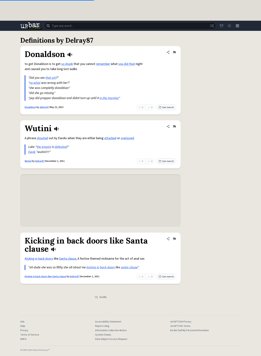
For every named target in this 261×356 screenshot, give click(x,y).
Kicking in (31, 258)
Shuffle (100, 297)
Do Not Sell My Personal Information (189, 330)
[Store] (221, 25)
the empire (44, 147)
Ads (22, 322)
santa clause (129, 267)
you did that (126, 64)
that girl (50, 77)
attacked (110, 138)
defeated (61, 147)
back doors (45, 258)
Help (22, 326)
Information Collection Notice (111, 330)
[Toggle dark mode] (229, 25)
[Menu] (237, 25)
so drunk (67, 64)
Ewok (32, 152)
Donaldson (30, 107)
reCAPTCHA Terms (180, 326)
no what (35, 83)
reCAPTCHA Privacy (180, 322)
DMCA (23, 339)
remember (103, 64)
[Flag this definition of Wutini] (174, 126)
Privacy (24, 330)
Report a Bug (102, 326)
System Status (103, 335)
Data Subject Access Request (111, 339)
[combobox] (130, 25)
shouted (42, 138)
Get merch (166, 107)
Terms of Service (29, 335)
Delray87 (40, 161)
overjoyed (127, 138)
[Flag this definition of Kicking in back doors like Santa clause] (174, 239)
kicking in (92, 267)
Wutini (28, 161)
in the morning (109, 98)
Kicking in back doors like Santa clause (45, 276)
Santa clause (67, 258)
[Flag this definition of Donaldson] (174, 52)
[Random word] (212, 26)
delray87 (44, 107)
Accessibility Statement (108, 322)
